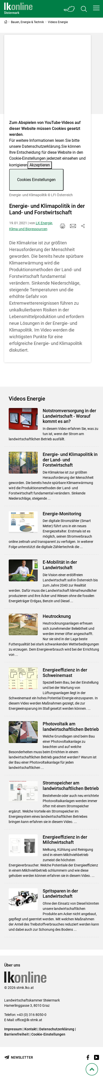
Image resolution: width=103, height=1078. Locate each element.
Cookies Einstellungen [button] (36, 179)
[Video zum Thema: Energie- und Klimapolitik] (47, 79)
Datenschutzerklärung (41, 146)
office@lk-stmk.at (28, 1020)
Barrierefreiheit (16, 1034)
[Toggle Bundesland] (69, 9)
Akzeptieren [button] (40, 165)
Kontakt (30, 1029)
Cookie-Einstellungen (48, 1034)
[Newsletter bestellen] (18, 1057)
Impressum (13, 1029)
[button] (96, 7)
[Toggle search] (84, 9)
